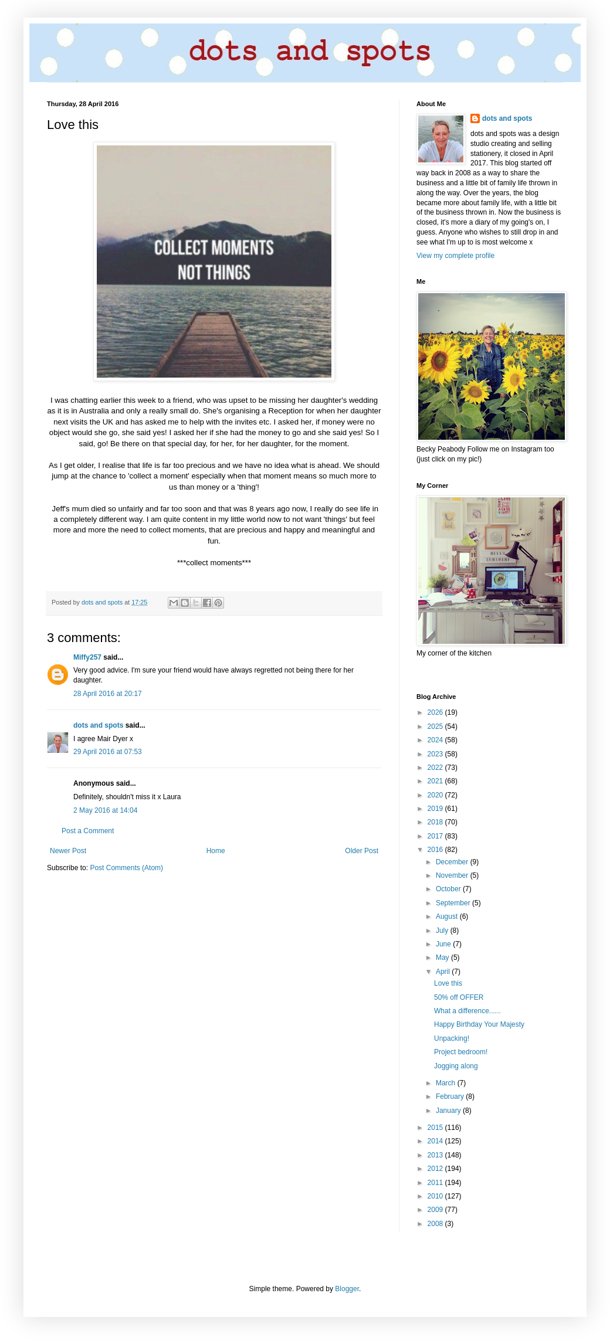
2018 (436, 822)
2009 (436, 1210)
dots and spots (98, 725)
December (453, 862)
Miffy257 (87, 657)
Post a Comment (88, 831)
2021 (436, 781)
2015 (436, 1127)
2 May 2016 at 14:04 (105, 810)
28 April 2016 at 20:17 (107, 694)
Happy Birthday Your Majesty (479, 1024)
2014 (436, 1141)
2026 (436, 712)
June (444, 944)
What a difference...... (467, 1011)
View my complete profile (455, 256)
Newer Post (68, 851)
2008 (436, 1224)
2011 (436, 1183)
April (444, 971)
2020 (436, 795)
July (443, 930)
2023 (436, 754)
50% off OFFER (458, 997)
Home (215, 851)
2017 (436, 836)
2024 (436, 740)
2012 (436, 1169)
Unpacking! (451, 1038)
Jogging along (456, 1066)
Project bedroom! (460, 1052)
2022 (436, 767)
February (451, 1096)
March (447, 1083)
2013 (436, 1155)
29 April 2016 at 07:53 (107, 752)
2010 (436, 1196)
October (449, 889)
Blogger (347, 1289)
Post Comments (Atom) (126, 868)
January (449, 1110)
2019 (436, 808)
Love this (448, 983)
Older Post (361, 851)
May (443, 957)
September (454, 903)
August (448, 916)
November (453, 875)
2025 (436, 726)
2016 (436, 850)
